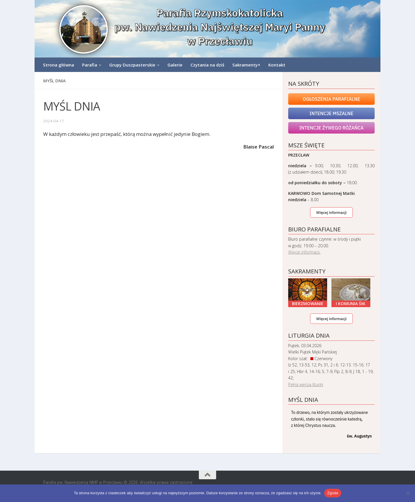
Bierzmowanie (307, 303)
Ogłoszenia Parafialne (331, 99)
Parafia (89, 65)
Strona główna (58, 65)
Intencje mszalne (331, 113)
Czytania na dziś (207, 65)
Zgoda (332, 493)
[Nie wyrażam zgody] (408, 493)
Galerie (174, 65)
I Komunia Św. (351, 303)
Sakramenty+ (246, 65)
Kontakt (276, 65)
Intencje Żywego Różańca (331, 128)
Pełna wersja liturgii (305, 384)
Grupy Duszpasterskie (132, 65)
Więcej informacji (331, 212)
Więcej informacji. (304, 252)
